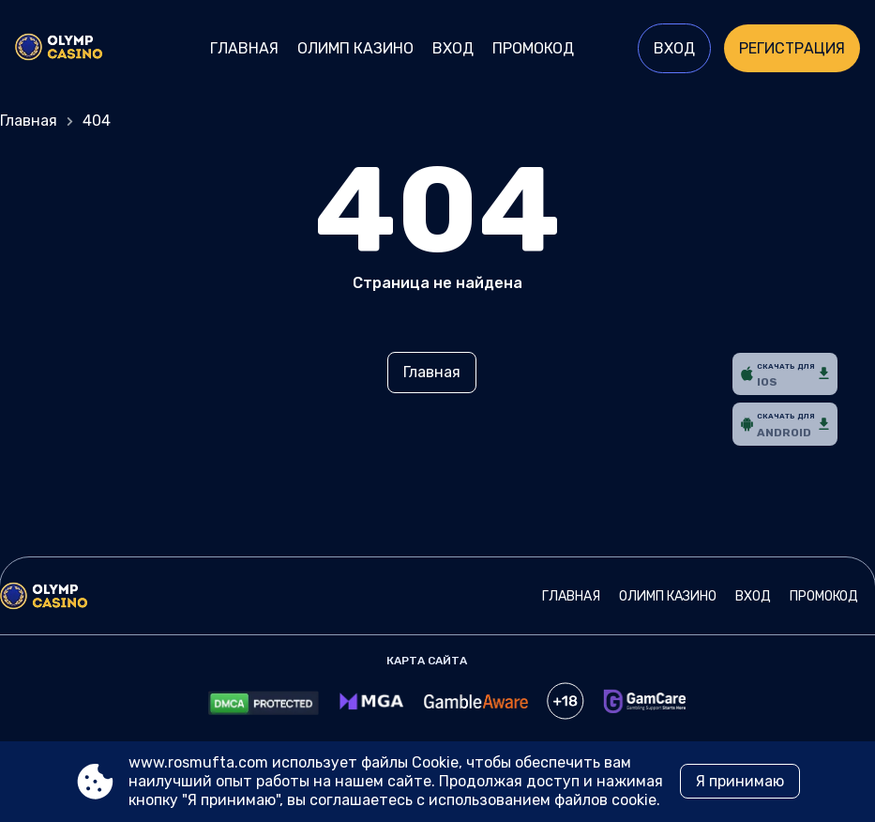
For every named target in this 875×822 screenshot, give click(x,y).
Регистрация (792, 48)
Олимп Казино (355, 48)
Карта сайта (426, 660)
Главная (244, 48)
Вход (453, 48)
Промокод (533, 48)
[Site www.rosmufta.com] (80, 48)
